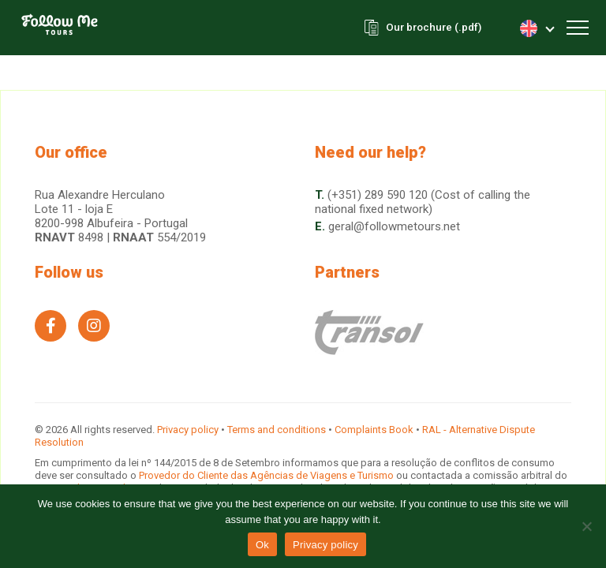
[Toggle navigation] (577, 27)
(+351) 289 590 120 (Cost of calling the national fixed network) (422, 202)
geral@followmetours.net (394, 226)
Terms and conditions (276, 429)
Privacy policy (188, 429)
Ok (262, 545)
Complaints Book (374, 429)
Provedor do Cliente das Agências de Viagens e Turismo (267, 475)
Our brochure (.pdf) (430, 27)
